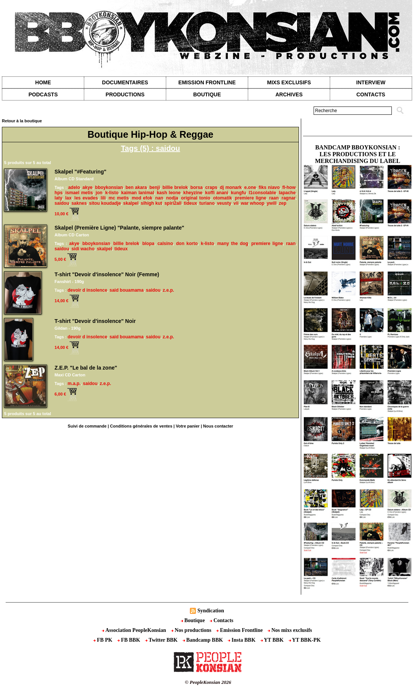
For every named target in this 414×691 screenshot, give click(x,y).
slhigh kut (151, 203)
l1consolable (262, 192)
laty (58, 198)
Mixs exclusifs (289, 82)
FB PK (103, 640)
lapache (287, 192)
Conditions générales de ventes (141, 426)
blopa (148, 243)
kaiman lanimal (137, 192)
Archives (288, 94)
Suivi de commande (87, 426)
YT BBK (273, 640)
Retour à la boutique (22, 121)
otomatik (222, 198)
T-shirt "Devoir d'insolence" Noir (95, 321)
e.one (250, 187)
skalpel (131, 203)
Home (43, 82)
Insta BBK (242, 640)
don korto (186, 243)
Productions (125, 94)
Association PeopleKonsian (134, 630)
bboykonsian (109, 187)
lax (68, 198)
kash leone (168, 192)
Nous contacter (218, 426)
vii (236, 203)
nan (159, 198)
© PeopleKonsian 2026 (208, 682)
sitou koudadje (105, 203)
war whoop (253, 203)
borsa (196, 187)
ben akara (136, 187)
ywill (271, 203)
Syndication (210, 610)
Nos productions (191, 630)
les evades (86, 198)
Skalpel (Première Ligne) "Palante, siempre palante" (119, 228)
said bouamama (126, 290)
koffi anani (216, 192)
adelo (74, 187)
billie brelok (175, 187)
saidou (62, 203)
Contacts (221, 620)
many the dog (232, 243)
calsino (165, 243)
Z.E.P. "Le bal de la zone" (86, 368)
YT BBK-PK (305, 640)
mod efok (142, 198)
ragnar (289, 198)
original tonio (195, 198)
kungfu (238, 192)
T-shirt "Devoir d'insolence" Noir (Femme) (107, 274)
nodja (172, 198)
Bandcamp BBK (203, 640)
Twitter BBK (162, 640)
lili (103, 198)
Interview (370, 82)
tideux (190, 203)
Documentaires (125, 82)
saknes (79, 203)
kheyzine (192, 192)
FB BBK (129, 640)
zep (282, 203)
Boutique (207, 94)
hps (58, 192)
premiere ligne (250, 198)
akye (87, 187)
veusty (224, 203)
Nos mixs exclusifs (290, 630)
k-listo (111, 192)
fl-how (289, 187)
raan (274, 198)
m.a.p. (74, 383)
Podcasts (43, 94)
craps (211, 187)
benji (154, 187)
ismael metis (79, 192)
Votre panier (187, 426)
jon (99, 192)
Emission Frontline (206, 82)
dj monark (231, 187)
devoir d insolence (87, 290)
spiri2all (172, 203)
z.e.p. (168, 290)
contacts (370, 94)
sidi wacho (82, 248)
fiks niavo (269, 187)
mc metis (119, 198)
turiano (207, 203)
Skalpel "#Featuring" (80, 172)
